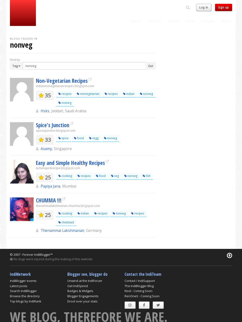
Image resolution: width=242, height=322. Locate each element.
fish (147, 176)
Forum (190, 21)
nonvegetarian (88, 94)
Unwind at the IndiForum (84, 281)
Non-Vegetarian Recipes (62, 80)
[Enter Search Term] (84, 66)
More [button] (226, 21)
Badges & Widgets (80, 291)
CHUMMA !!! (48, 200)
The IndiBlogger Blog (139, 286)
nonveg (146, 94)
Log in (203, 7)
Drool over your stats (82, 301)
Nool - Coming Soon (138, 291)
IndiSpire (208, 21)
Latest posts (18, 286)
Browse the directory (25, 296)
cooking (65, 176)
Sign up (223, 7)
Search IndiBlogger (23, 291)
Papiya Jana (50, 186)
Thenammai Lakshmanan (62, 230)
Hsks (45, 110)
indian (128, 94)
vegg (94, 138)
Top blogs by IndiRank (25, 301)
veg (115, 176)
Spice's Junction (52, 125)
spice (63, 138)
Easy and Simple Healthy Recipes (70, 163)
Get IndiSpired (77, 286)
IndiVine (136, 21)
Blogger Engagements (83, 296)
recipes (64, 94)
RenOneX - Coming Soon (142, 296)
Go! (150, 66)
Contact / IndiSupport (140, 281)
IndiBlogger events (23, 281)
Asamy (46, 148)
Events (173, 21)
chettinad (66, 222)
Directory (155, 21)
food (79, 138)
